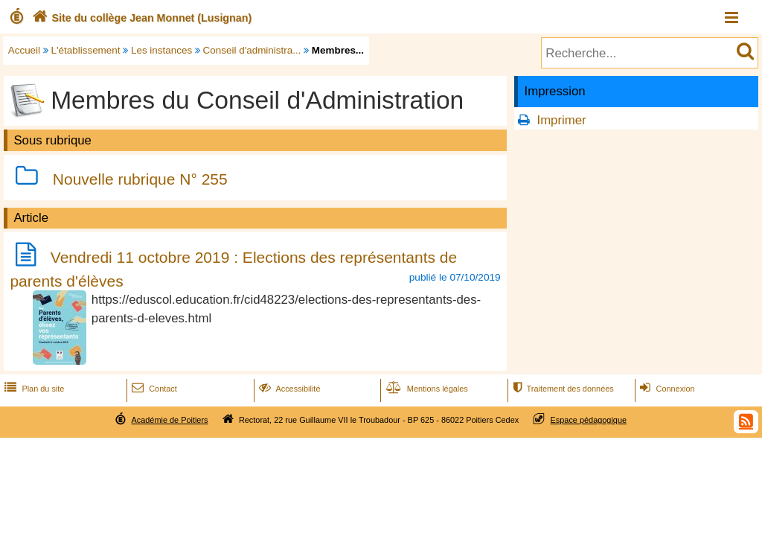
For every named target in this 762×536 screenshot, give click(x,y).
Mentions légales (425, 388)
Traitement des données (561, 388)
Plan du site (32, 388)
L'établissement (86, 50)
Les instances (161, 50)
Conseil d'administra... (252, 50)
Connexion (665, 388)
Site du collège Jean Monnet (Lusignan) (140, 18)
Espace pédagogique (589, 419)
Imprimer (561, 120)
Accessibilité (288, 388)
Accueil (24, 50)
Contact (153, 388)
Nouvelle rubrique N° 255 (140, 179)
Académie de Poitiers (169, 419)
